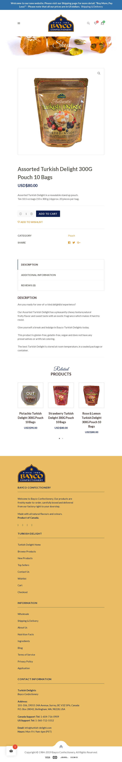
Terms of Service (26, 654)
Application (24, 668)
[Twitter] (22, 525)
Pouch (71, 235)
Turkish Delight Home (29, 544)
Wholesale (23, 614)
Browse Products (27, 551)
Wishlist (22, 578)
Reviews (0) (28, 285)
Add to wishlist (31, 221)
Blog (20, 647)
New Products (25, 558)
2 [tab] (62, 438)
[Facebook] (18, 525)
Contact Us (23, 571)
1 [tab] (59, 438)
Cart (20, 585)
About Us (22, 627)
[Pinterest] (27, 525)
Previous (12, 411)
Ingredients (24, 641)
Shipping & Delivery (28, 620)
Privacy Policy (25, 661)
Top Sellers (23, 565)
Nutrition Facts (26, 634)
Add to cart (48, 213)
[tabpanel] (30, 406)
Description (29, 264)
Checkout (23, 592)
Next (109, 411)
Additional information (38, 274)
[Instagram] (31, 525)
